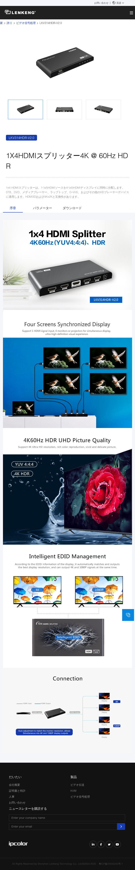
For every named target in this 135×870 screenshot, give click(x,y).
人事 (11, 796)
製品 (73, 777)
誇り (9, 23)
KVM (73, 790)
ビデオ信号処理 (26, 23)
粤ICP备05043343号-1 (111, 863)
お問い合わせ (101, 2)
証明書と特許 (17, 790)
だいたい (15, 777)
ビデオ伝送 (77, 784)
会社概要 (14, 784)
